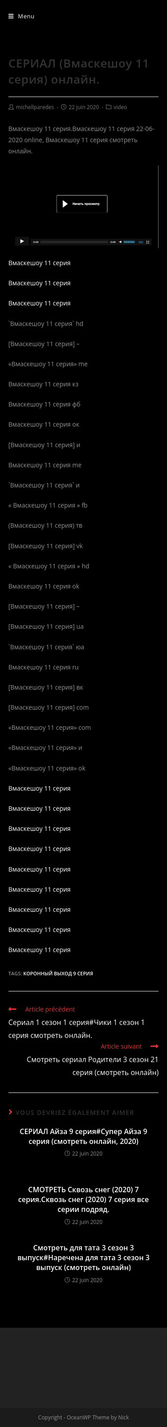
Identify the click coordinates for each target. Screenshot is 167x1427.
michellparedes (35, 107)
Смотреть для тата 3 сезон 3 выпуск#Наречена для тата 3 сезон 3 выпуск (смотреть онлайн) (83, 1258)
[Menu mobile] (21, 16)
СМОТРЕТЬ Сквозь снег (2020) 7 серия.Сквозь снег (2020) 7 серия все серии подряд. (83, 1200)
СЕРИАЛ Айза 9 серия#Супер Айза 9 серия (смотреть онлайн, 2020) (83, 1136)
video (120, 107)
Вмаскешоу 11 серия (39, 262)
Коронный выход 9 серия (58, 973)
